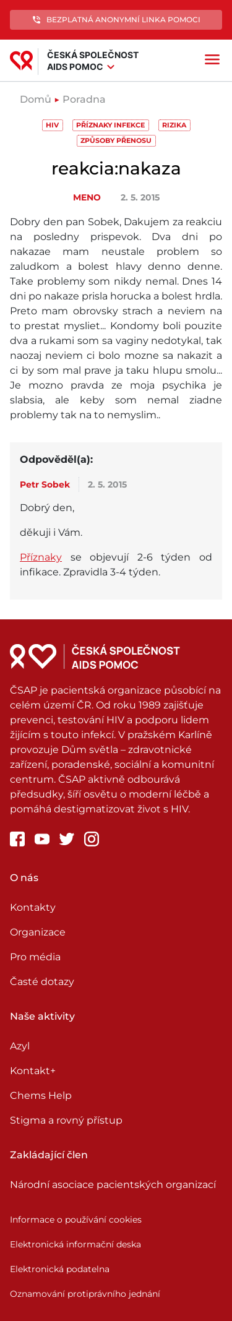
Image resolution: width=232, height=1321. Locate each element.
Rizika (174, 125)
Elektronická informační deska (75, 1244)
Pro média (35, 957)
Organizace (38, 932)
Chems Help (41, 1095)
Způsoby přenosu (116, 140)
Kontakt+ (33, 1071)
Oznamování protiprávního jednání (85, 1293)
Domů (35, 99)
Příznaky (41, 557)
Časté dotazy (42, 982)
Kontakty (33, 907)
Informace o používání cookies (76, 1219)
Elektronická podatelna (60, 1269)
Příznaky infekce (110, 125)
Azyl (20, 1046)
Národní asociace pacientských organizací (113, 1184)
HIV (52, 125)
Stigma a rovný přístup (66, 1120)
